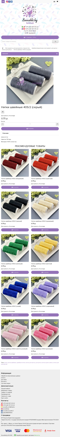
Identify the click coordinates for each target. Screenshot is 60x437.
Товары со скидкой (6, 392)
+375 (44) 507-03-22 (31, 27)
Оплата (3, 378)
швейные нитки (21, 362)
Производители (5, 394)
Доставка (4, 379)
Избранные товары (6, 390)
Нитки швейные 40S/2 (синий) (11, 306)
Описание (5, 133)
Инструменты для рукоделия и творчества (17, 48)
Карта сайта (4, 398)
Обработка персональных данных (10, 376)
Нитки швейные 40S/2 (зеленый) (11, 264)
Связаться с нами (6, 396)
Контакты (3, 381)
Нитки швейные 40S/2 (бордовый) (12, 178)
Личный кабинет (5, 388)
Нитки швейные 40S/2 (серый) (22, 49)
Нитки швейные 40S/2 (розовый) (41, 349)
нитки (5, 362)
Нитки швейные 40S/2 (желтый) (41, 264)
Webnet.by (37, 435)
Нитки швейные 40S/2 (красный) (41, 178)
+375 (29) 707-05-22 (31, 29)
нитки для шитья (30, 362)
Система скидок (5, 383)
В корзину (30, 128)
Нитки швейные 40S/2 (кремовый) (42, 221)
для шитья (38, 362)
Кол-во (3, 121)
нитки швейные (12, 362)
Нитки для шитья (7, 49)
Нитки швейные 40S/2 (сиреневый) (42, 306)
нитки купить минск (47, 362)
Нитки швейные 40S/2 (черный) (11, 221)
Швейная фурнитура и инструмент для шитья (44, 48)
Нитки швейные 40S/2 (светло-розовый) (14, 349)
